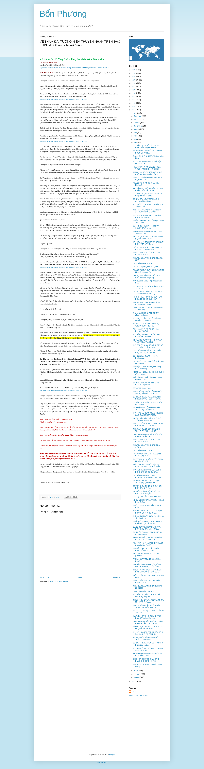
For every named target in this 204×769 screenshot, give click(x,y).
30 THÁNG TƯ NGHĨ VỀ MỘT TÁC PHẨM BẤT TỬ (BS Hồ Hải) (146, 146)
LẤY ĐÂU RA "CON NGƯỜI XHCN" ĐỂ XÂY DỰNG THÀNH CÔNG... (148, 346)
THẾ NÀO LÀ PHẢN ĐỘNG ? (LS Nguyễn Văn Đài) (146, 330)
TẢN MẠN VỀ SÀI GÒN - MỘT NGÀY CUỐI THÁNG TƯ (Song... (147, 276)
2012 (134, 681)
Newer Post (44, 577)
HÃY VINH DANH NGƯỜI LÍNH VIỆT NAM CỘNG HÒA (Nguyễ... (147, 617)
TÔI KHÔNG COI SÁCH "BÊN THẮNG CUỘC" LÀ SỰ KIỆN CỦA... (147, 352)
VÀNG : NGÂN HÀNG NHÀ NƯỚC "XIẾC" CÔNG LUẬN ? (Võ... (146, 639)
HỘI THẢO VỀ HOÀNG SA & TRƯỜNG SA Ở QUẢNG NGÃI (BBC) (148, 414)
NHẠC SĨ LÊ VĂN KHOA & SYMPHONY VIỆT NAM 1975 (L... (148, 179)
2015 (134, 107)
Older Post (116, 577)
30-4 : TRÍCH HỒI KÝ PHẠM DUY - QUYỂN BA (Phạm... (146, 227)
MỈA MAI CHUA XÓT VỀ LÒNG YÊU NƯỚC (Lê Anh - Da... (147, 216)
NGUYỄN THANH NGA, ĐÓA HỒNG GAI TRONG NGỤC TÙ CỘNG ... (147, 565)
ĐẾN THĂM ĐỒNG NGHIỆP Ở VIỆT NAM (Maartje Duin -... (146, 384)
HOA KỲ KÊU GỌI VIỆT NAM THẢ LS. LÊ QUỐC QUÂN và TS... (147, 628)
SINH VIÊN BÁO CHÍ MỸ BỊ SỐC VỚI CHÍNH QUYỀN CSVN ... (147, 435)
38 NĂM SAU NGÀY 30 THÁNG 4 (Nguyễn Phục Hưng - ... (146, 200)
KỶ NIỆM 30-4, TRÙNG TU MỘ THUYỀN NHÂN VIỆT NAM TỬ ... (148, 243)
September (138, 126)
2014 (134, 110)
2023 (134, 80)
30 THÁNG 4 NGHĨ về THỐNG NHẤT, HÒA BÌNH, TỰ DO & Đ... (147, 336)
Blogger (112, 755)
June (136, 136)
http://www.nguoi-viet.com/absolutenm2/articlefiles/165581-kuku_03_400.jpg (63, 267)
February (137, 674)
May (135, 139)
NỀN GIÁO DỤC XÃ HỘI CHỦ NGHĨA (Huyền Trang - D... (147, 533)
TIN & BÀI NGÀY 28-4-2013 (143, 451)
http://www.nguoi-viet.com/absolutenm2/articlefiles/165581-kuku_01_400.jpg (63, 99)
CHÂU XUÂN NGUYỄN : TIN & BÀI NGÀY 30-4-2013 (146, 254)
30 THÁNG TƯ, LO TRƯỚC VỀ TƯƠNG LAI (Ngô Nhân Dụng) (148, 195)
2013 (134, 113)
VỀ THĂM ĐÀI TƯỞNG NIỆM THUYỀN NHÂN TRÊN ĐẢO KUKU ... (148, 189)
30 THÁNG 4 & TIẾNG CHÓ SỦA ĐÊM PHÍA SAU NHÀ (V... (147, 487)
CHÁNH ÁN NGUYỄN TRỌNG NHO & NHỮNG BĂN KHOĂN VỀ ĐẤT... (147, 173)
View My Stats (102, 762)
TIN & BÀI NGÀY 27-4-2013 (143, 591)
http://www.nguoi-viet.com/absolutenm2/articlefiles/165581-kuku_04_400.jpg (63, 390)
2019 (134, 93)
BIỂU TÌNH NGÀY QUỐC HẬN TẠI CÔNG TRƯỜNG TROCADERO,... (147, 466)
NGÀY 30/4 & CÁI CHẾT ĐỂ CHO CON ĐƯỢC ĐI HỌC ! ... (148, 152)
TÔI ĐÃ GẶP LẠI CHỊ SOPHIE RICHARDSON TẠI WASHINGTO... (147, 476)
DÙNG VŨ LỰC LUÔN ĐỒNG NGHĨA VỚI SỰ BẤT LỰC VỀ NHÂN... (147, 393)
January (137, 677)
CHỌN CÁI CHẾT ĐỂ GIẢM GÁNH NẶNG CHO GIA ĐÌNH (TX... (146, 660)
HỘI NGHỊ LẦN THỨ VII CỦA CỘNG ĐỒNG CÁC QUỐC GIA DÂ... (147, 471)
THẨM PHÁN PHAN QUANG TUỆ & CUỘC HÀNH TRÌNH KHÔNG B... (147, 168)
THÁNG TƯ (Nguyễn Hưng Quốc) (146, 267)
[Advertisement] (102, 725)
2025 (134, 73)
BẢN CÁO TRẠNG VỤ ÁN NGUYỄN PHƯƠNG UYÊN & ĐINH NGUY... (147, 398)
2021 (134, 86)
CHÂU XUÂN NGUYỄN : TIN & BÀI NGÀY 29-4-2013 (146, 441)
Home (80, 577)
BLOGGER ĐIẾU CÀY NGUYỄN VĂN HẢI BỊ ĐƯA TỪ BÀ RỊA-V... (147, 539)
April (135, 143)
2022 (134, 83)
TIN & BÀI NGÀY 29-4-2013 (143, 264)
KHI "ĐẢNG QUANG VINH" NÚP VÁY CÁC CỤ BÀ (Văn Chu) (147, 341)
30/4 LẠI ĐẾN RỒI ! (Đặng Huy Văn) (147, 497)
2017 (134, 100)
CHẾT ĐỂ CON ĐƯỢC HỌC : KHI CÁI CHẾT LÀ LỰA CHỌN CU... (147, 523)
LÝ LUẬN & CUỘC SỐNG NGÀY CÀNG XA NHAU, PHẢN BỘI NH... (148, 633)
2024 (134, 77)
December (138, 116)
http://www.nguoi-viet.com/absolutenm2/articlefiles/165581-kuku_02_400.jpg (63, 141)
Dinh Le (51, 497)
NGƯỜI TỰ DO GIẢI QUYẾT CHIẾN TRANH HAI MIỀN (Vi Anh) (147, 606)
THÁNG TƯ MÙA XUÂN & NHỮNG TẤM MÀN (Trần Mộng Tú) (148, 271)
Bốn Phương (63, 13)
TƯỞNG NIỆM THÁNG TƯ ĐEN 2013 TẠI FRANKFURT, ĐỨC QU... (147, 293)
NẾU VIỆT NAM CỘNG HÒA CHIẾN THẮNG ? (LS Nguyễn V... (147, 409)
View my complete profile (138, 695)
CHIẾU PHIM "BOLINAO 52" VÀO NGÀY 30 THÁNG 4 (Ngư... (148, 601)
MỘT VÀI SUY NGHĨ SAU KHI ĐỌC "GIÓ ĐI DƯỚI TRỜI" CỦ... (146, 325)
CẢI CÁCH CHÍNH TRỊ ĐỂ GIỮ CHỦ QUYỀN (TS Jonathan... (147, 319)
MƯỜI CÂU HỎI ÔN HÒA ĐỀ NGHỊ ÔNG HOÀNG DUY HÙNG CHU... (148, 512)
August (136, 129)
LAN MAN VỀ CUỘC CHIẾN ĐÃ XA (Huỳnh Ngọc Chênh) (146, 303)
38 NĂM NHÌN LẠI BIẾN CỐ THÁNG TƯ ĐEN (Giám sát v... (148, 644)
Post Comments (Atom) (59, 581)
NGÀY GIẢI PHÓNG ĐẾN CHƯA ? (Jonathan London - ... (146, 314)
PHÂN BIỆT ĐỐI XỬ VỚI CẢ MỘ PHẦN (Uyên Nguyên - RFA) (148, 238)
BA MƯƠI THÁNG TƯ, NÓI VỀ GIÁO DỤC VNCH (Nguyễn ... (147, 492)
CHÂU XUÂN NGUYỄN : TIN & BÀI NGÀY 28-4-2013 (146, 582)
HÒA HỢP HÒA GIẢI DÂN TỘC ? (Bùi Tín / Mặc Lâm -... (147, 232)
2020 (134, 90)
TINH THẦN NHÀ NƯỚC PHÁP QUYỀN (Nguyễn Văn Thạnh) (148, 544)
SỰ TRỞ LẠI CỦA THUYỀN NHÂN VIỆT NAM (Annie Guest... (148, 655)
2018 (134, 97)
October (137, 123)
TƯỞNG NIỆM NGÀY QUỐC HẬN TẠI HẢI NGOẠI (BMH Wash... (147, 248)
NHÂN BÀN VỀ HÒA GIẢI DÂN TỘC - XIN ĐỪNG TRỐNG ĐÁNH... (147, 211)
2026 (134, 70)
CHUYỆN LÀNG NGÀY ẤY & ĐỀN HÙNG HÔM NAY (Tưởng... (146, 549)
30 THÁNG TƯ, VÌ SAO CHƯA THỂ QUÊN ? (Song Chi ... (146, 596)
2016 (134, 103)
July (135, 133)
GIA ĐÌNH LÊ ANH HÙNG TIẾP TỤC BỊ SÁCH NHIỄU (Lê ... (148, 649)
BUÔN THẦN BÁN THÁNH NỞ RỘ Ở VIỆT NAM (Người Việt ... (147, 419)
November (138, 119)
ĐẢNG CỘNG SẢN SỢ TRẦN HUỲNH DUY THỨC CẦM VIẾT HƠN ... (147, 528)
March (136, 671)
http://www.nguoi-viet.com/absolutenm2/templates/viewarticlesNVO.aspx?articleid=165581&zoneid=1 (75, 68)
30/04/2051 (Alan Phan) (142, 388)
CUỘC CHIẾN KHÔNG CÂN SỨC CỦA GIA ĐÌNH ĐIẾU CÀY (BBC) (148, 425)
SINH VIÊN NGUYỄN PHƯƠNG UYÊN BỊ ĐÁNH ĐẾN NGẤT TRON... (148, 622)
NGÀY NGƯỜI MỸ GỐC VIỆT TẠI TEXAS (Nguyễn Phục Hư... (146, 482)
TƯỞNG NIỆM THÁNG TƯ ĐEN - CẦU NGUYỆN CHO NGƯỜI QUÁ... (147, 298)
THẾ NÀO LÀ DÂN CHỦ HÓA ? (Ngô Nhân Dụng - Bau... (147, 455)
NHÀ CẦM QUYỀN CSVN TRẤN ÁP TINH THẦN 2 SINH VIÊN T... (147, 430)
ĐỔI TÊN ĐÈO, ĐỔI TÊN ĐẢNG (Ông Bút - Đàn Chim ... (147, 378)
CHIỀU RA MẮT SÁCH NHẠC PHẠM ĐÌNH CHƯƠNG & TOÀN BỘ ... (147, 571)
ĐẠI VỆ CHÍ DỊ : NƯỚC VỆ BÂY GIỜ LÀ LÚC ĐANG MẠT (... (148, 460)
